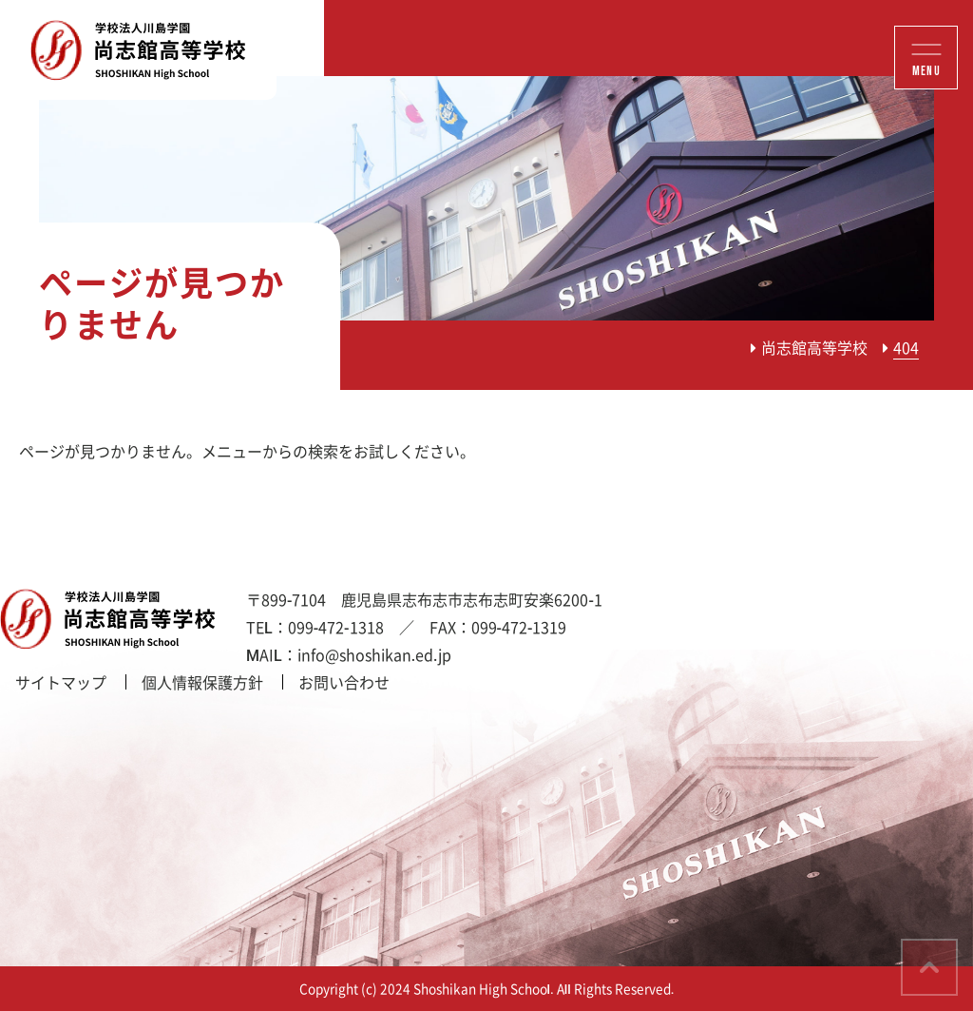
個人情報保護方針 (202, 682)
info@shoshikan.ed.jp (374, 654)
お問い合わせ (344, 682)
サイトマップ (60, 682)
